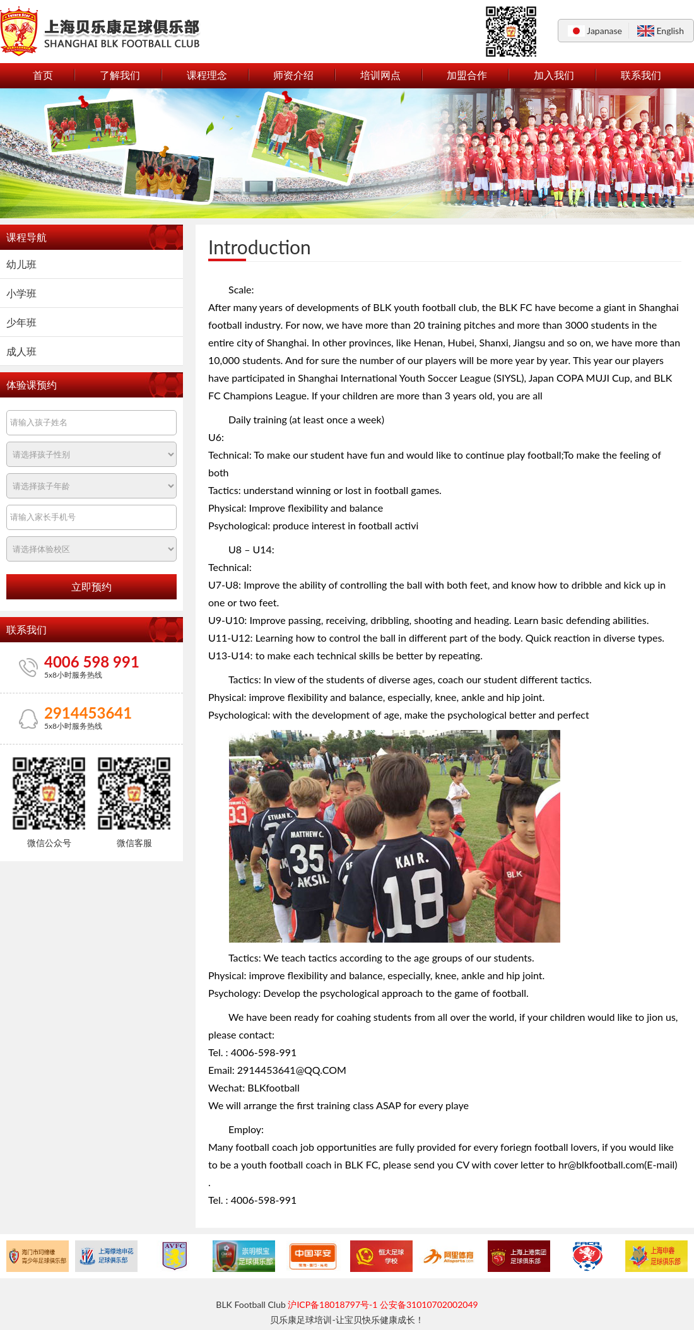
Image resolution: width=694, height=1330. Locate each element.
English (670, 30)
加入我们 (554, 75)
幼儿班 (21, 264)
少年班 (21, 322)
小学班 (21, 293)
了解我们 (120, 75)
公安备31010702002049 (429, 1304)
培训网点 (380, 75)
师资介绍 (293, 75)
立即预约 (91, 587)
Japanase (604, 30)
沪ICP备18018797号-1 (332, 1304)
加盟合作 (467, 75)
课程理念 (207, 75)
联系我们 (641, 75)
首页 (43, 75)
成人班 (21, 351)
